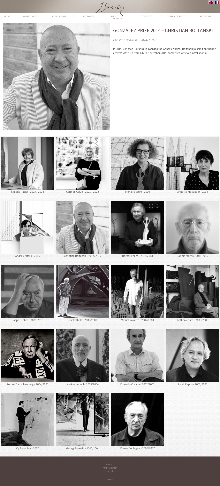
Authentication (110, 467)
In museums (59, 16)
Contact (110, 464)
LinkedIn (110, 479)
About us (205, 16)
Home (7, 16)
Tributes (146, 16)
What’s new (30, 16)
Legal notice (110, 471)
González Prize (176, 16)
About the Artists (117, 17)
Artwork (88, 16)
